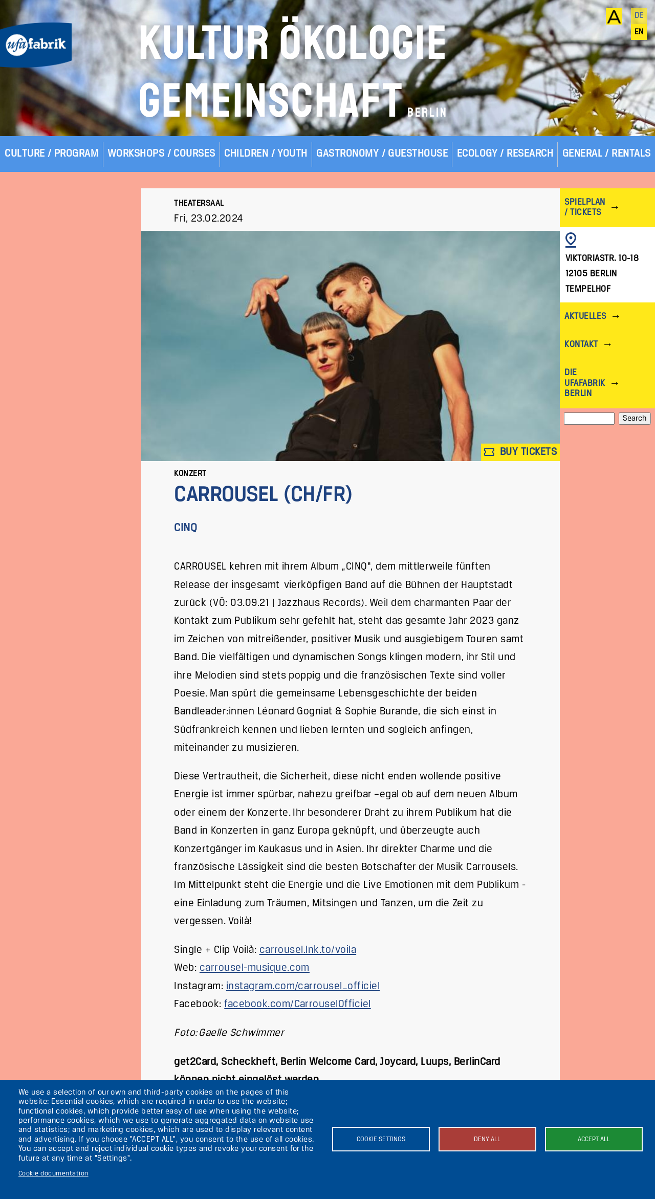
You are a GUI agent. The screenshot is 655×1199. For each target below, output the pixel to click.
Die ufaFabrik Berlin (584, 383)
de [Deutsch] (639, 16)
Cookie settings (381, 1139)
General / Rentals (606, 153)
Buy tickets (520, 452)
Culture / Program (51, 153)
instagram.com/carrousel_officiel (303, 986)
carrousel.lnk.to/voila (308, 950)
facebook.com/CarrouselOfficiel (297, 1004)
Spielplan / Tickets (584, 207)
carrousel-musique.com (255, 968)
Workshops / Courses (161, 153)
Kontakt (581, 344)
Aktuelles (585, 316)
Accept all (594, 1139)
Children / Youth (266, 153)
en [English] (639, 32)
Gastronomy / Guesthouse (382, 153)
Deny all (487, 1139)
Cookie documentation (53, 1173)
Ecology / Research (505, 153)
